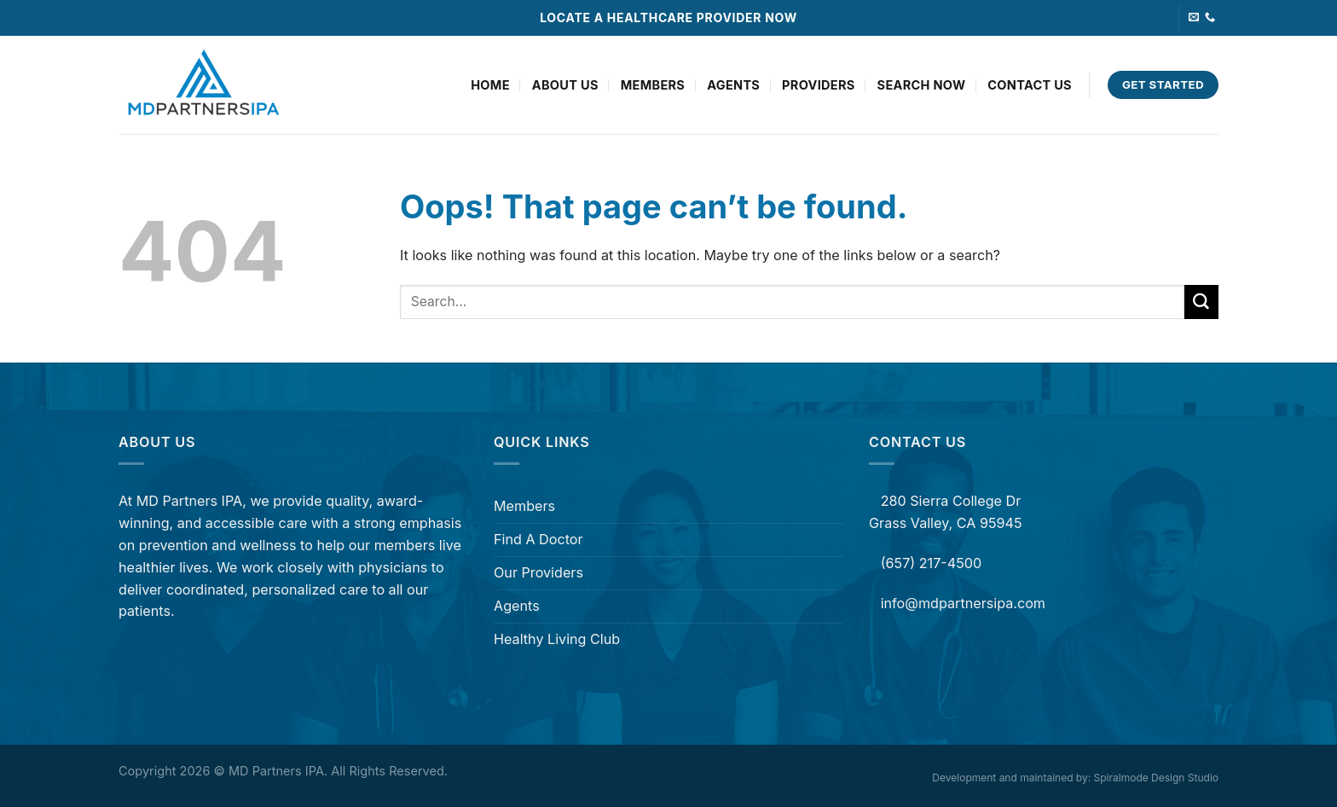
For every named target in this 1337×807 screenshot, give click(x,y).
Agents (733, 85)
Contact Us (1029, 85)
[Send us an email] (1194, 18)
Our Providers (538, 572)
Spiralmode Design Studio (1156, 777)
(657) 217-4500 (929, 563)
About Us (565, 85)
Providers (818, 85)
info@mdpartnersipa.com (963, 603)
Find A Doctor (538, 539)
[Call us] (1210, 18)
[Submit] (1201, 302)
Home (490, 85)
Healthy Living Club (557, 638)
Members (653, 85)
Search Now (921, 85)
